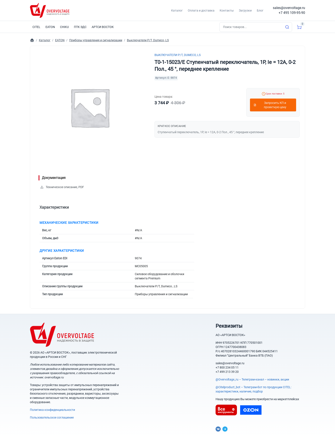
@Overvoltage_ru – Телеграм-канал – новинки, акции (252, 379)
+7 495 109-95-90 (292, 13)
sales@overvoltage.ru (289, 8)
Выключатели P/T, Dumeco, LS (177, 55)
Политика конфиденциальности (52, 409)
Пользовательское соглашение (52, 417)
